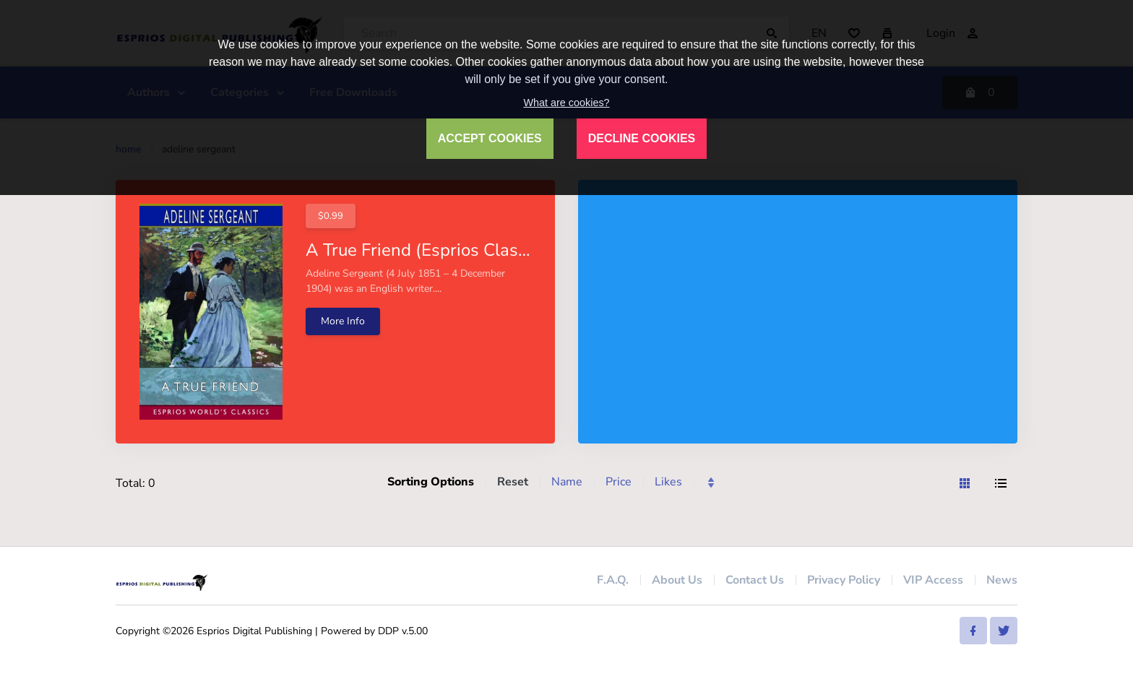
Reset (512, 482)
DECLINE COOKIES (641, 138)
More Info (343, 321)
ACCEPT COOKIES (490, 138)
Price (619, 482)
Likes (668, 482)
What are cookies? (566, 102)
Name (566, 482)
